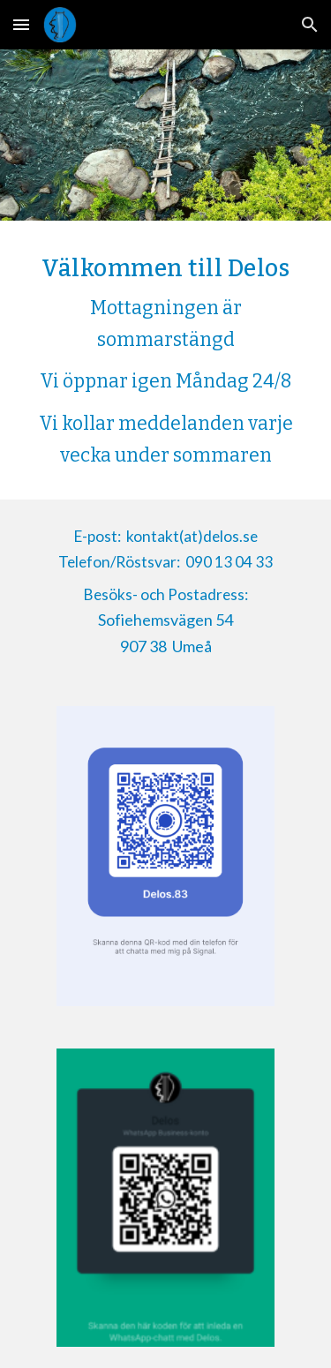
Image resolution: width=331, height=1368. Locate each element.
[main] (166, 360)
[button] (21, 24)
